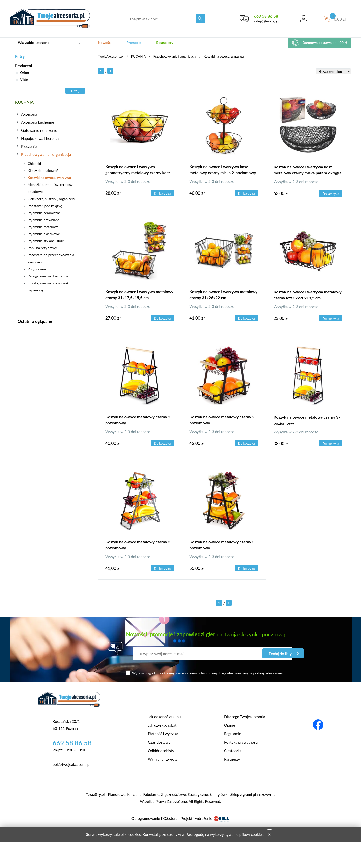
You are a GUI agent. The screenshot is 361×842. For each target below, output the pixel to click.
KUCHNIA (25, 102)
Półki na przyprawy (42, 248)
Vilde (22, 79)
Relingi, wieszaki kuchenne (48, 276)
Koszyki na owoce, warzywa (49, 177)
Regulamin (232, 733)
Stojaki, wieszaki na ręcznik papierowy (48, 286)
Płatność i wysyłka (163, 733)
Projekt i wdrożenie (205, 818)
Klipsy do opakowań (43, 170)
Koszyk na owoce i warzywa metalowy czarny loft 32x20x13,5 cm (308, 294)
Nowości (104, 42)
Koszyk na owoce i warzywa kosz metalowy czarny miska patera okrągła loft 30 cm (308, 170)
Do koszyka (162, 193)
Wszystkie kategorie (33, 42)
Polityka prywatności (241, 742)
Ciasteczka (233, 750)
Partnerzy (232, 759)
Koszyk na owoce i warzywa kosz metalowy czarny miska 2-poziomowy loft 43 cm (222, 170)
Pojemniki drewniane (44, 220)
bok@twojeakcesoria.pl (72, 764)
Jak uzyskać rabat (162, 725)
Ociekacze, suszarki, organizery (51, 199)
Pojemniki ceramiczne (44, 213)
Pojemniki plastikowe (44, 234)
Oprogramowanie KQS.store (154, 818)
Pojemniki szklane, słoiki (46, 241)
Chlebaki (34, 163)
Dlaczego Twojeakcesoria (244, 716)
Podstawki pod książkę (45, 206)
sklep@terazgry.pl (266, 21)
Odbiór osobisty (161, 750)
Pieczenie (29, 146)
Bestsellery (164, 42)
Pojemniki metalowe (43, 227)
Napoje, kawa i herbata (40, 138)
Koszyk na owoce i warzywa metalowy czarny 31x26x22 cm (223, 294)
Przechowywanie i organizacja (46, 154)
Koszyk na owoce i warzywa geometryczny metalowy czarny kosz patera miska (137, 170)
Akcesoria (29, 114)
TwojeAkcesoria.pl (111, 56)
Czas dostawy (159, 742)
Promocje (133, 42)
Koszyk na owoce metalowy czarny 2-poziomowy (138, 419)
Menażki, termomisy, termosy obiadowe (50, 188)
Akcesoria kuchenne (37, 122)
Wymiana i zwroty (163, 759)
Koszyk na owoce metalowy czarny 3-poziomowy (307, 420)
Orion (22, 72)
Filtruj (75, 91)
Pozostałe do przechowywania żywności (51, 258)
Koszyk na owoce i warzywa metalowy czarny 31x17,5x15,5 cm (139, 294)
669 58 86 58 (265, 16)
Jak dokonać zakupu (164, 716)
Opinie (229, 725)
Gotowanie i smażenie (39, 130)
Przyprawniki (37, 269)
